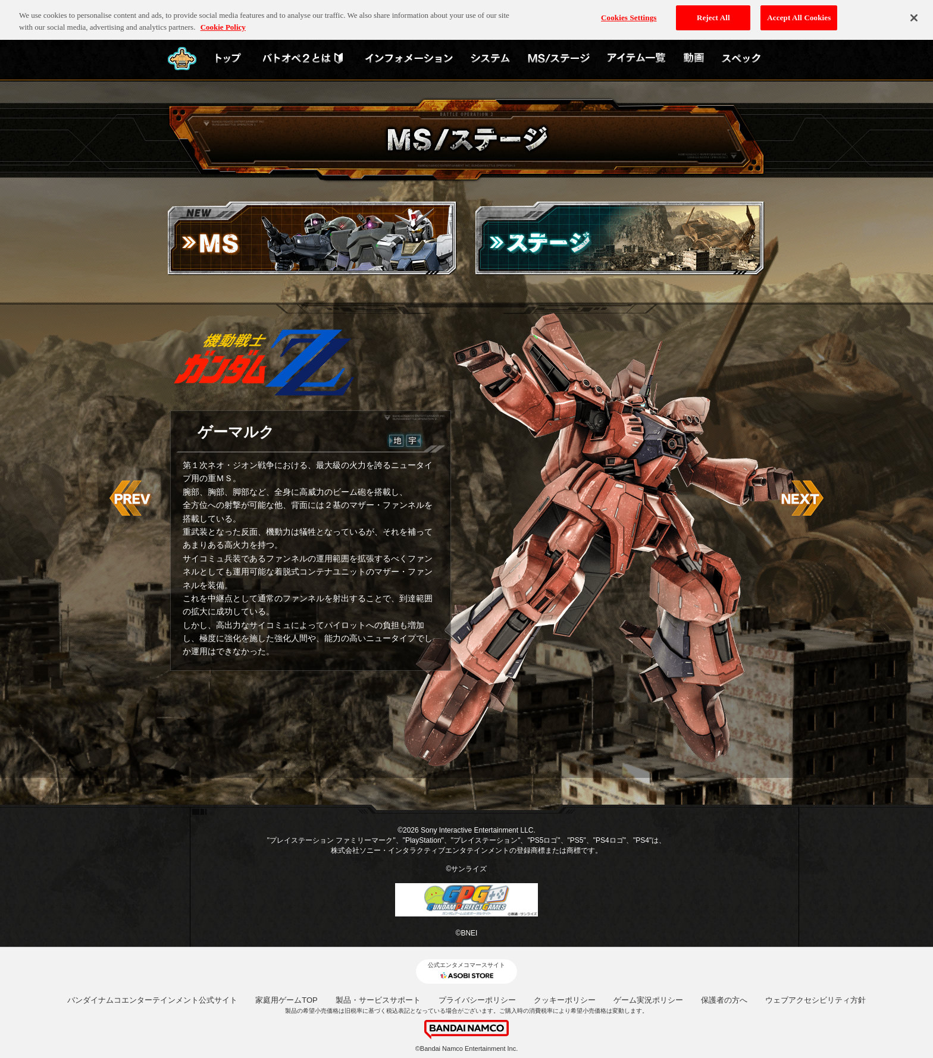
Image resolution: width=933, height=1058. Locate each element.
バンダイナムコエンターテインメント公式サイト (152, 1000)
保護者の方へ (724, 1000)
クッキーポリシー (565, 1000)
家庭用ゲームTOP (286, 1000)
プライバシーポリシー (477, 1000)
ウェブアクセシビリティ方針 (815, 1000)
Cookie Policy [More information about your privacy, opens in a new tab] (223, 22)
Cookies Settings (628, 12)
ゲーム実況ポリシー (648, 1000)
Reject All (713, 12)
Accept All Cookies (799, 12)
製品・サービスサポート (378, 1000)
